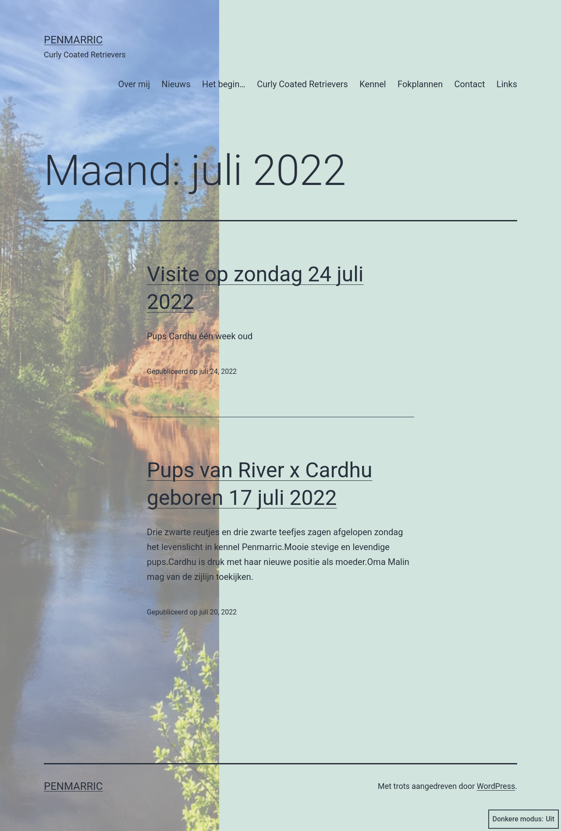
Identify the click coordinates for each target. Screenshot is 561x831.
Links (507, 84)
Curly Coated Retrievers (302, 84)
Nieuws (176, 84)
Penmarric (73, 40)
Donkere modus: (524, 819)
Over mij (134, 84)
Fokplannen (420, 84)
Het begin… (223, 84)
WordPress (496, 786)
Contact (469, 84)
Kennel (372, 84)
